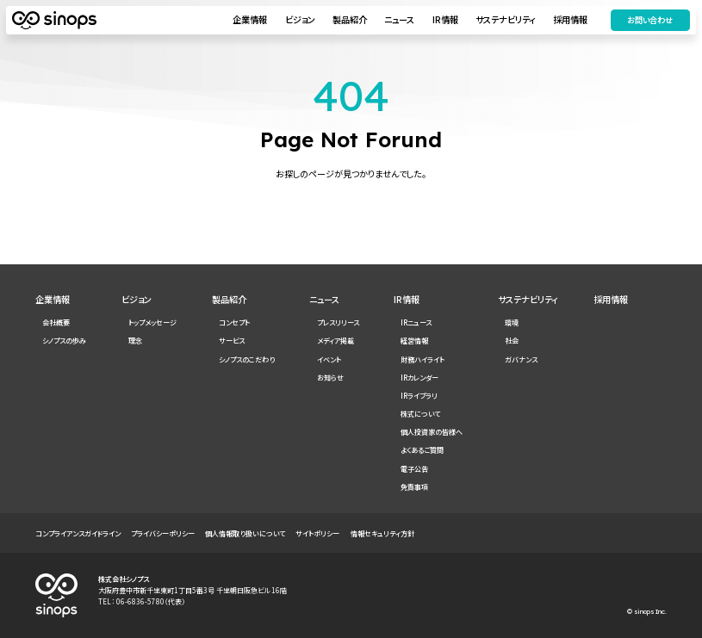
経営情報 (414, 340)
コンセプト (234, 322)
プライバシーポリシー (163, 533)
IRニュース (416, 322)
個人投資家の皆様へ (432, 432)
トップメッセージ (152, 322)
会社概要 (56, 322)
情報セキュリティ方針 (382, 533)
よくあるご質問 (422, 450)
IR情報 (444, 20)
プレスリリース (338, 322)
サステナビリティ (504, 20)
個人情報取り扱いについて (245, 533)
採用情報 (569, 20)
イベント (329, 359)
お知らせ (330, 377)
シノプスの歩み (64, 340)
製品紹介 (348, 20)
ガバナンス (521, 359)
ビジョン (298, 20)
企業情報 (248, 20)
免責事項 (414, 487)
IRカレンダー (419, 377)
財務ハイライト (422, 359)
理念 (135, 340)
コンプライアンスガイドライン (78, 533)
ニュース (397, 20)
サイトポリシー (317, 533)
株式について (420, 413)
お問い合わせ (648, 21)
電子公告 (414, 469)
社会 (512, 340)
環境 (512, 322)
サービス (232, 340)
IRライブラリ (419, 395)
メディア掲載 (335, 340)
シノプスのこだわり (247, 359)
